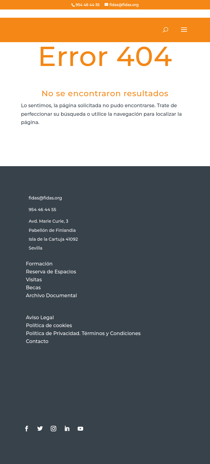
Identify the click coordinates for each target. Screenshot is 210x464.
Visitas (34, 280)
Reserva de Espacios (51, 272)
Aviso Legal (40, 317)
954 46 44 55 (42, 209)
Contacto (37, 341)
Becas (33, 287)
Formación (39, 264)
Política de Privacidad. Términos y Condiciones (83, 333)
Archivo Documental (51, 295)
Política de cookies (49, 325)
